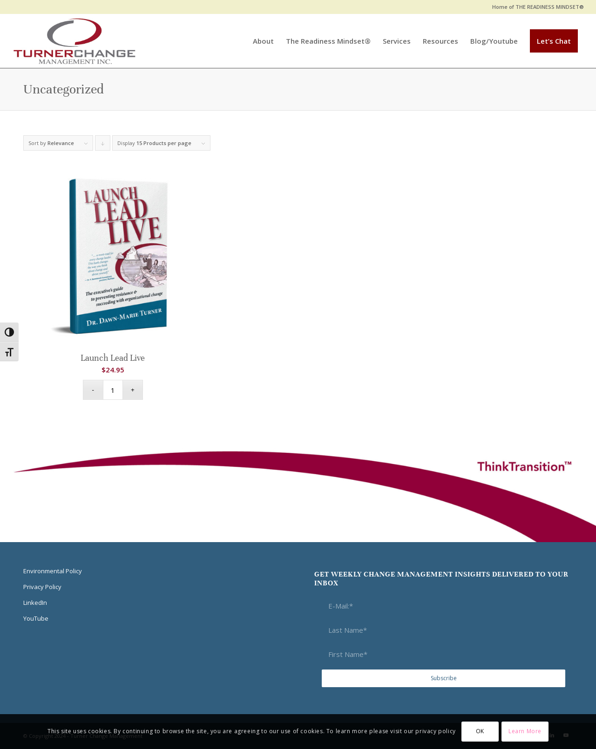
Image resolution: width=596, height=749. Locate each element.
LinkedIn (35, 602)
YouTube (35, 618)
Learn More (525, 731)
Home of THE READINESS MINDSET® (538, 6)
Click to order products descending (102, 145)
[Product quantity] (113, 390)
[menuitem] (536, 7)
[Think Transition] (74, 41)
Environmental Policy (52, 571)
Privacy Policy (42, 587)
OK (480, 731)
